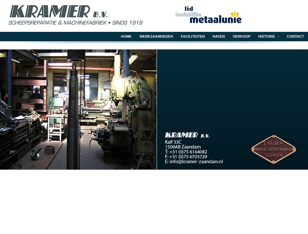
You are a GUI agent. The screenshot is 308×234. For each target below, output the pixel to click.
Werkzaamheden (156, 36)
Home (126, 36)
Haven (219, 36)
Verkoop (242, 36)
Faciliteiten (193, 36)
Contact (295, 36)
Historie (267, 37)
